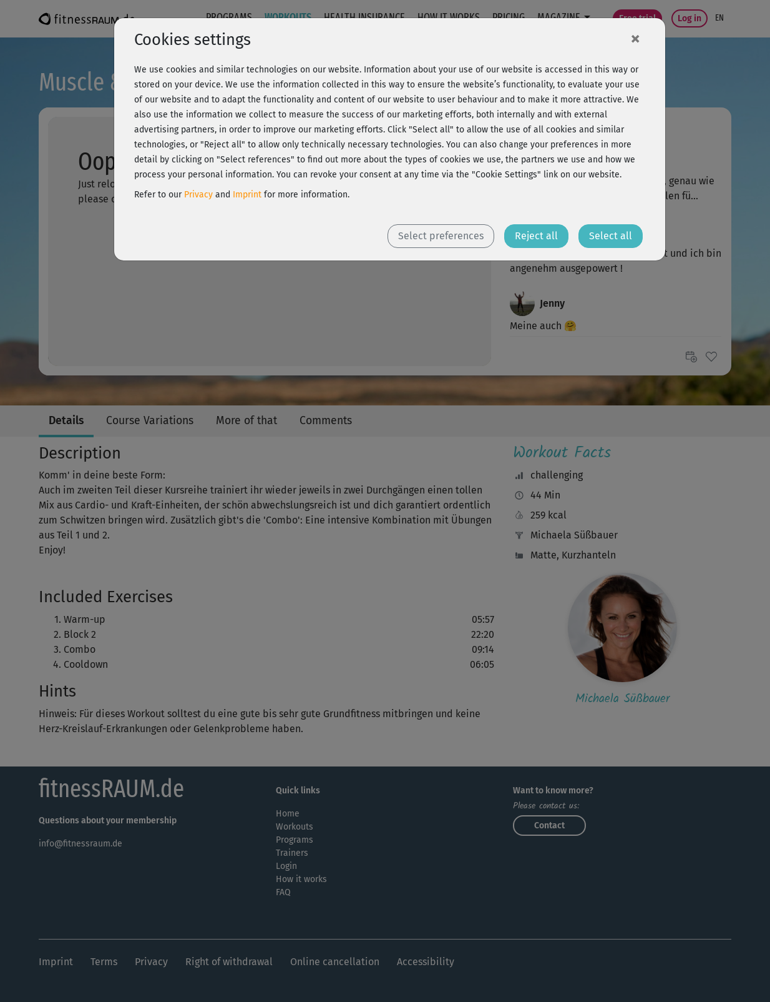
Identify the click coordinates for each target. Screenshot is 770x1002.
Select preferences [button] (441, 236)
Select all (610, 236)
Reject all (536, 236)
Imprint (247, 194)
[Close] (635, 38)
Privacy (198, 194)
